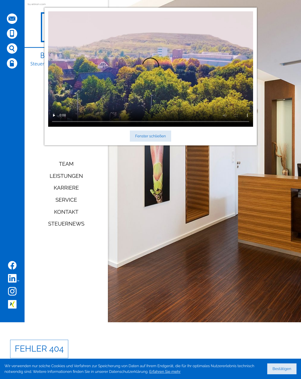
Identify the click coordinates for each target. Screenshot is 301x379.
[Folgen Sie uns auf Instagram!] (12, 291)
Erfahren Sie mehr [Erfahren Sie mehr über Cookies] (164, 371)
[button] (12, 33)
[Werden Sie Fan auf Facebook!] (12, 265)
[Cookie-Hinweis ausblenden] (282, 368)
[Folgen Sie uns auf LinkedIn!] (13, 278)
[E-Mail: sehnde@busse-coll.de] (12, 18)
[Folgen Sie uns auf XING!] (12, 304)
